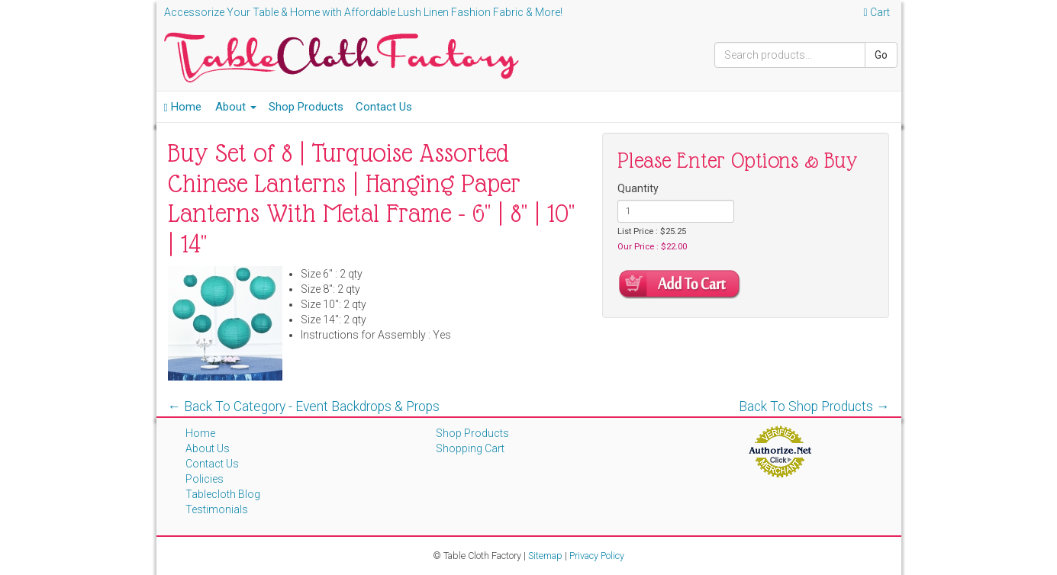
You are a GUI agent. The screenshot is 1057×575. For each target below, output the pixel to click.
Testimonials (216, 509)
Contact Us (384, 107)
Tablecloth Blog (222, 494)
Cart (876, 12)
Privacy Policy (596, 555)
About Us (207, 448)
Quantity (638, 188)
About (235, 107)
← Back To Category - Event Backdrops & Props (304, 406)
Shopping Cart (470, 448)
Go (881, 55)
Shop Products (306, 107)
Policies (204, 479)
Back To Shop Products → (814, 406)
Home (182, 107)
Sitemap (545, 555)
